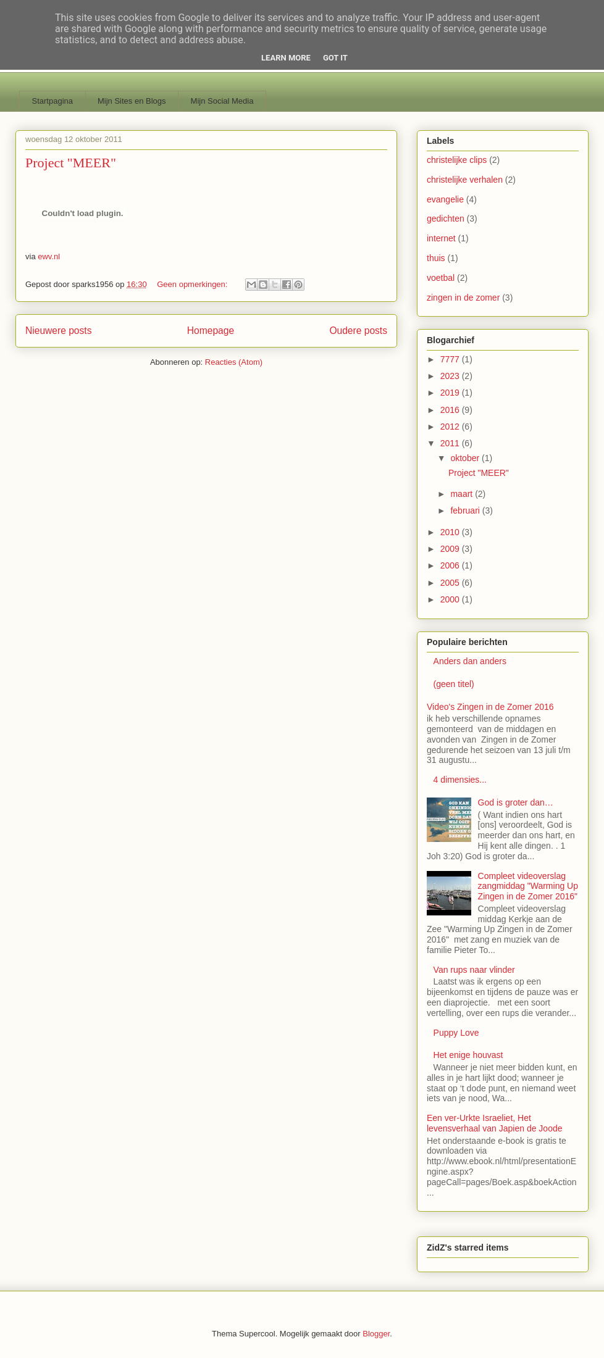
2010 (451, 532)
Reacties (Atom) (233, 362)
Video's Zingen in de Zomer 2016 (490, 707)
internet (441, 238)
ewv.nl (49, 256)
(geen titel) (454, 684)
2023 (451, 376)
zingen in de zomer (463, 297)
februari (466, 510)
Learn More (286, 57)
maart (462, 494)
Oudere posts (358, 330)
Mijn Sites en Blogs (132, 101)
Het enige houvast (468, 1055)
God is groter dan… (515, 802)
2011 (451, 443)
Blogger (376, 1333)
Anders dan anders (470, 661)
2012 (451, 426)
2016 (451, 410)
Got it (335, 57)
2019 (451, 393)
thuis (436, 258)
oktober (466, 458)
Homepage (210, 330)
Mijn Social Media (222, 101)
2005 (451, 583)
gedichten (445, 218)
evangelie (445, 199)
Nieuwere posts (58, 330)
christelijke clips (457, 160)
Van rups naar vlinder (474, 970)
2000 (451, 599)
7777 (451, 359)
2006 (451, 565)
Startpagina (52, 101)
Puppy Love (456, 1033)
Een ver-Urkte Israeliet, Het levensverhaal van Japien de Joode (495, 1123)
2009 (451, 549)
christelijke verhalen (465, 180)
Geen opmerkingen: (193, 284)
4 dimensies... (460, 780)
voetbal (441, 278)
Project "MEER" (70, 162)
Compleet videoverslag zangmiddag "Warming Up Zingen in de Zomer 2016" (528, 886)
